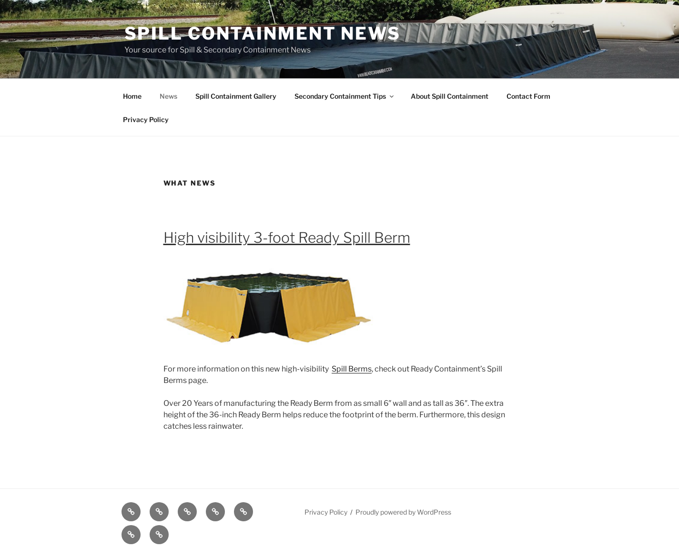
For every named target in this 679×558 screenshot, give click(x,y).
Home (132, 96)
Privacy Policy (146, 119)
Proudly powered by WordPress (403, 512)
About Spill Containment (449, 96)
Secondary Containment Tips (344, 96)
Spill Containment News (262, 33)
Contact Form (528, 96)
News (168, 96)
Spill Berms (352, 368)
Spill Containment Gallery (235, 96)
